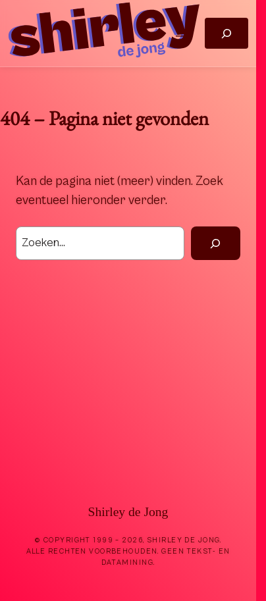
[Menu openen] (181, 33)
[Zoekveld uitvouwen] (226, 33)
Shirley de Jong (128, 512)
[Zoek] (215, 243)
